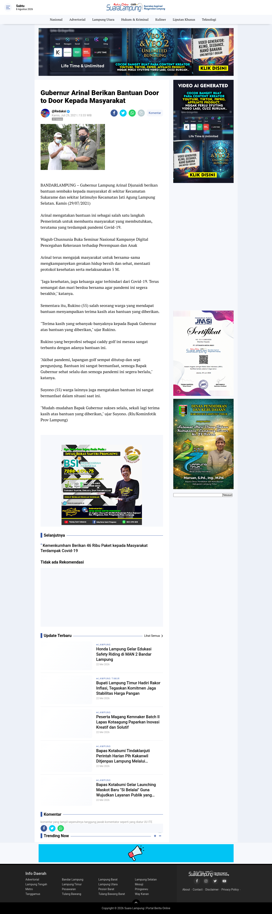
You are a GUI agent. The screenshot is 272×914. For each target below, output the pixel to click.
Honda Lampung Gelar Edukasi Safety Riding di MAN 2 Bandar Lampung (124, 654)
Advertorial (77, 19)
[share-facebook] (114, 113)
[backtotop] (136, 903)
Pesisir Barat (106, 889)
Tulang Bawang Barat (112, 894)
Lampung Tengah (36, 884)
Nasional (56, 19)
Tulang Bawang (71, 894)
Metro (29, 889)
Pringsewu (141, 889)
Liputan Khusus (184, 19)
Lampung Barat (108, 879)
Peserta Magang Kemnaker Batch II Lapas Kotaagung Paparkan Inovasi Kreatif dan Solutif (128, 722)
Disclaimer (212, 889)
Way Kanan (142, 894)
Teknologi (209, 19)
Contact (198, 889)
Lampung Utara (103, 19)
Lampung (105, 645)
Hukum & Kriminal (135, 19)
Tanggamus (33, 894)
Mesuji (139, 884)
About (186, 889)
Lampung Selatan (146, 879)
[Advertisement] (102, 599)
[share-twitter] (123, 113)
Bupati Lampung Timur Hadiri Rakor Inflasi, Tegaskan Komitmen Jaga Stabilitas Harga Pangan (128, 688)
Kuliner (160, 19)
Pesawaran (69, 889)
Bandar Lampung (72, 879)
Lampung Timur (109, 678)
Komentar (155, 113)
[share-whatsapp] (132, 113)
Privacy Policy (230, 889)
